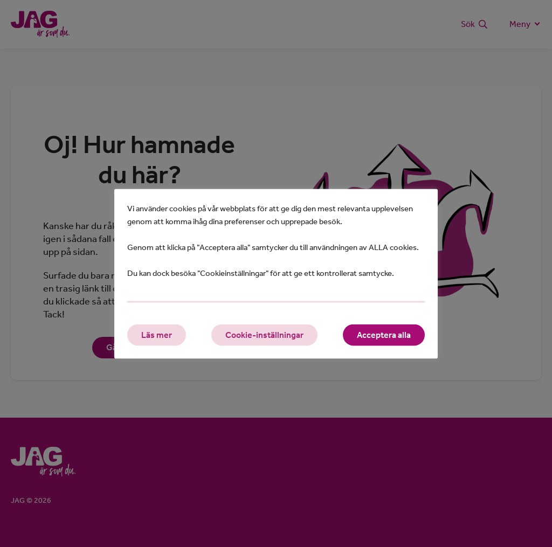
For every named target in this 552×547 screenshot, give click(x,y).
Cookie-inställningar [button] (264, 334)
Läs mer (156, 334)
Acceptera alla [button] (384, 334)
